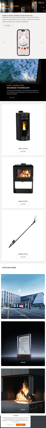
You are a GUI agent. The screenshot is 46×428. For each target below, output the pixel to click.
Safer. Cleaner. (10, 6)
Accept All (21, 424)
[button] (4, 42)
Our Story (23, 315)
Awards (23, 362)
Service (23, 410)
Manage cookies (10, 424)
